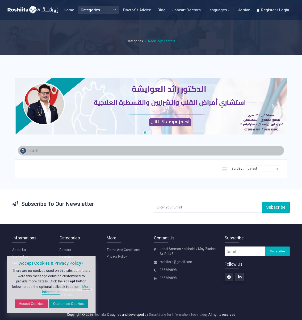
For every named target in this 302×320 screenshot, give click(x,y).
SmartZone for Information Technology (178, 314)
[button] (28, 106)
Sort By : (237, 168)
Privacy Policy (117, 256)
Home (69, 10)
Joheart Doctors (186, 10)
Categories (99, 10)
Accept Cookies (31, 304)
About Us (19, 250)
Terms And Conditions (123, 250)
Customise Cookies (68, 304)
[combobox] (263, 168)
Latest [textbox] (252, 168)
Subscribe (276, 207)
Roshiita (100, 314)
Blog (162, 10)
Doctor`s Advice (137, 10)
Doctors (65, 250)
